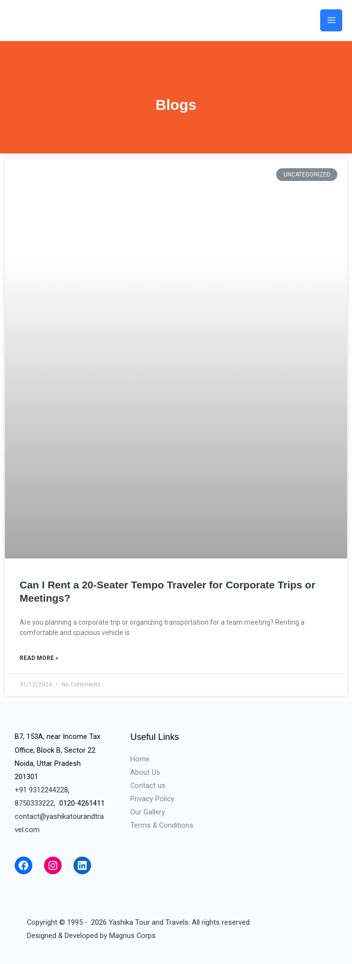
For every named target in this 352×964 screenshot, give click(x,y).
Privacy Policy (152, 798)
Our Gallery (147, 812)
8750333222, (35, 803)
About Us (145, 772)
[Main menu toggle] (331, 20)
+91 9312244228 (41, 790)
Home (140, 759)
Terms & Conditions (161, 825)
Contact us (147, 785)
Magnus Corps (132, 935)
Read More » (39, 658)
